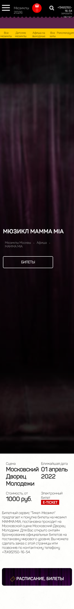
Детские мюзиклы (20, 34)
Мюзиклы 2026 (21, 10)
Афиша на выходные (38, 34)
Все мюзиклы (6, 34)
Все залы (53, 34)
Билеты (28, 262)
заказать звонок (66, 15)
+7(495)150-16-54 (64, 9)
